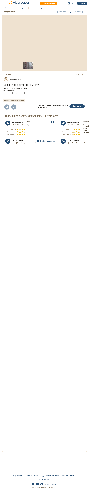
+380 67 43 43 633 (43, 480)
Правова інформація (32, 475)
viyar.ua (47, 484)
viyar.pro (53, 484)
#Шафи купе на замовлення (14, 100)
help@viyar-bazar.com (68, 475)
